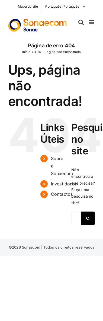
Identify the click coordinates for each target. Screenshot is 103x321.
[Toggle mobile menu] (92, 22)
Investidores (64, 184)
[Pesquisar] (88, 218)
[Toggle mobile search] (81, 22)
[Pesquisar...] (76, 218)
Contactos (62, 194)
